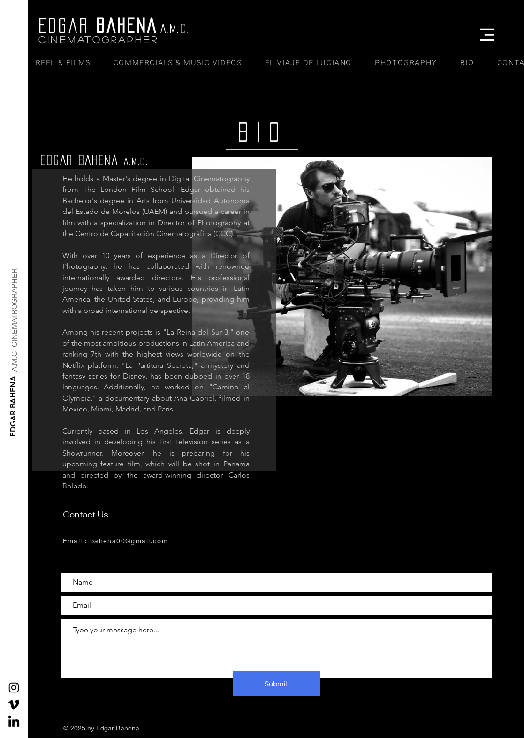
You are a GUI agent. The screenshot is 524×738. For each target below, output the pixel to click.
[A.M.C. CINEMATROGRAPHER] (14, 320)
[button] (487, 35)
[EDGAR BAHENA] (13, 406)
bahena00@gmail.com (129, 541)
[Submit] (276, 683)
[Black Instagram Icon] (14, 687)
